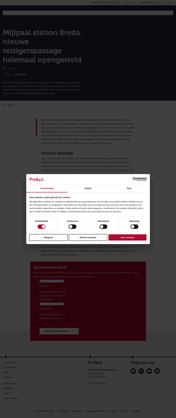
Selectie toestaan (88, 237)
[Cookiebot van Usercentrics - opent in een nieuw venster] (135, 179)
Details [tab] (88, 188)
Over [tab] (129, 188)
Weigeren (48, 237)
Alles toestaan (127, 237)
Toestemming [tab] (46, 188)
